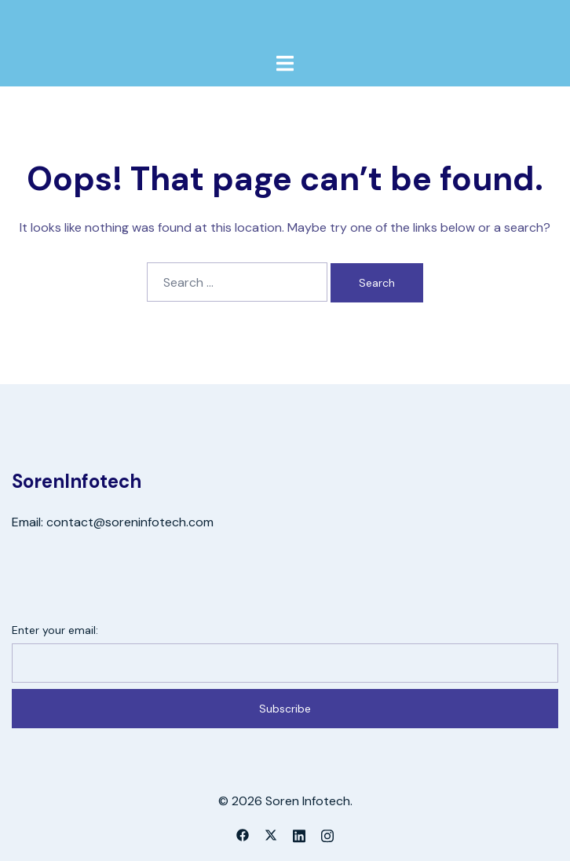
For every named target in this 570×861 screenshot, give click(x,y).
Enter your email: (55, 630)
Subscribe (285, 709)
